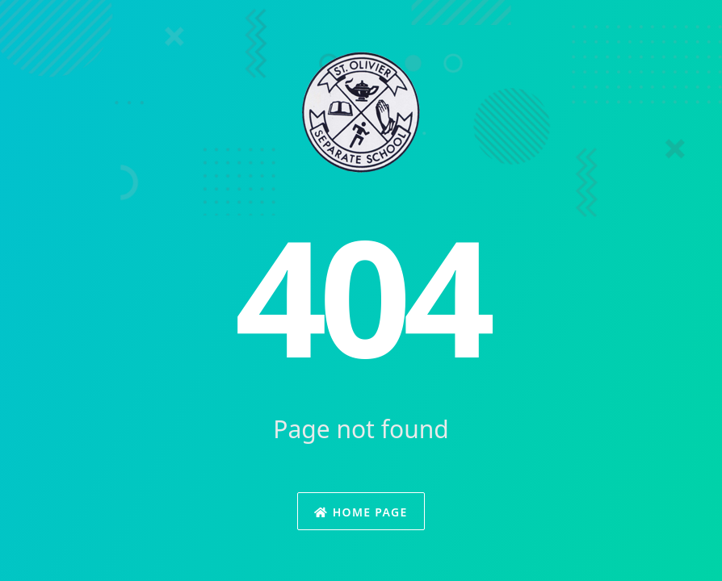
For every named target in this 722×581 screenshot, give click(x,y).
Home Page (360, 512)
